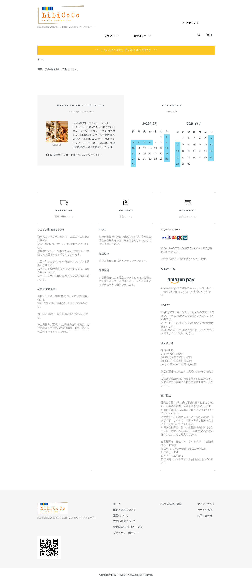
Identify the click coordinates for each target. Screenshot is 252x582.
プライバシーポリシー (125, 532)
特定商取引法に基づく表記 (128, 526)
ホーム (40, 59)
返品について (120, 515)
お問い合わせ (204, 515)
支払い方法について (124, 521)
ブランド (109, 35)
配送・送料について (124, 509)
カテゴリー (140, 35)
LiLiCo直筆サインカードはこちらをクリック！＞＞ (74, 154)
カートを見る (204, 509)
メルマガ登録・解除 (170, 504)
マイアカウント (190, 22)
